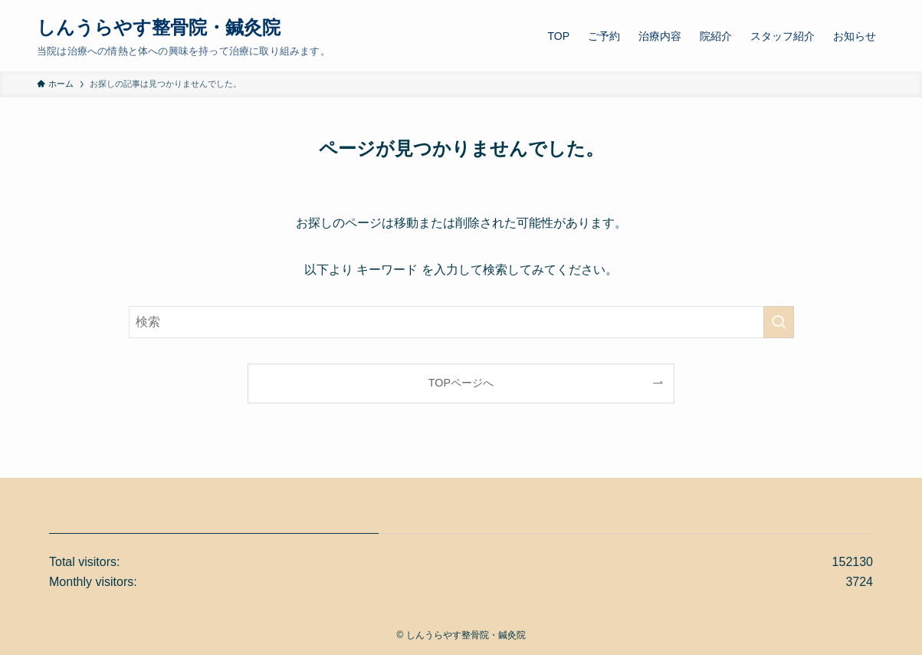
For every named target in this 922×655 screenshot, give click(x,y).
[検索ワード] (461, 322)
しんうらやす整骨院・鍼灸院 (159, 27)
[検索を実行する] (778, 322)
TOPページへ (461, 383)
